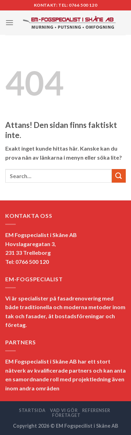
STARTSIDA (32, 410)
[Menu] (9, 22)
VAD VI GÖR (64, 410)
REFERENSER (96, 410)
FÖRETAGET (66, 415)
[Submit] (119, 176)
